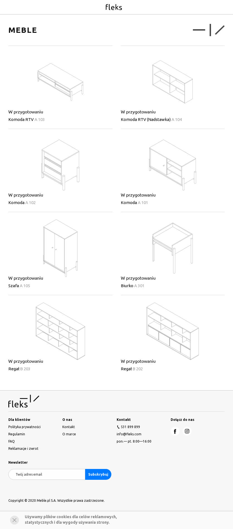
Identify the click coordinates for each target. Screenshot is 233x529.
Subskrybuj (98, 474)
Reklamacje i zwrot (23, 448)
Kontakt (68, 427)
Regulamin (16, 434)
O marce (69, 434)
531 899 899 (130, 427)
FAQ (11, 441)
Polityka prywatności (24, 427)
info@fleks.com (129, 434)
